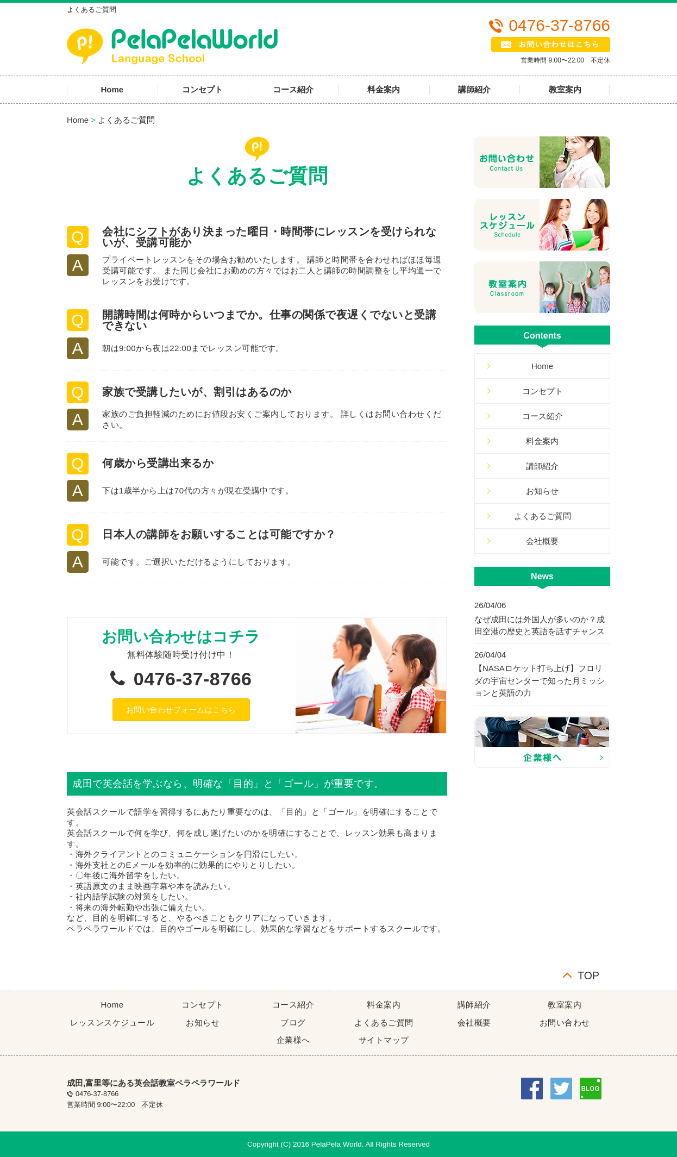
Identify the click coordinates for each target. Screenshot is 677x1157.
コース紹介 (293, 89)
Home (112, 89)
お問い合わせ (565, 1022)
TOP (588, 975)
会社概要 (542, 541)
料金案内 (383, 89)
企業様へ (293, 1040)
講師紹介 (474, 89)
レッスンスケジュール (112, 1022)
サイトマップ (384, 1040)
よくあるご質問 (126, 119)
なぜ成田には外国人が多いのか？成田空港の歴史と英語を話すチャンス (539, 625)
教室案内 (565, 89)
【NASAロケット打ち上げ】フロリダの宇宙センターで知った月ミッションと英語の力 (539, 680)
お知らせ (542, 491)
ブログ (293, 1022)
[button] (181, 709)
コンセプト (202, 89)
